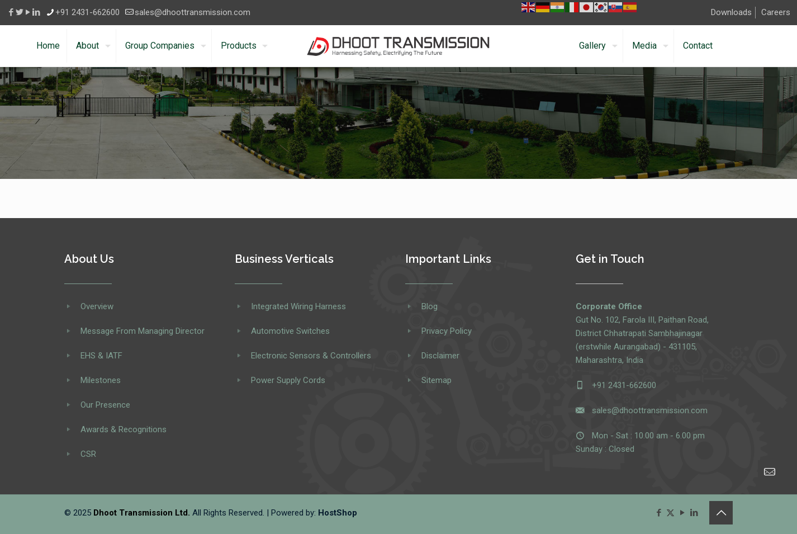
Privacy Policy (446, 331)
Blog (429, 306)
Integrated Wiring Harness (298, 306)
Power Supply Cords (288, 380)
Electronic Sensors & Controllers (311, 356)
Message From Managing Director (142, 331)
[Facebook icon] (658, 513)
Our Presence (105, 405)
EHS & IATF (101, 356)
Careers (775, 12)
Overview (96, 306)
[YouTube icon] (682, 513)
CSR (88, 454)
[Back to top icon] (721, 512)
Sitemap (436, 380)
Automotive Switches (290, 331)
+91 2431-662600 (624, 385)
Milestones (100, 380)
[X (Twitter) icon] (670, 513)
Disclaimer (440, 356)
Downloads (731, 12)
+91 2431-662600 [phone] (87, 12)
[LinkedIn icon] (694, 513)
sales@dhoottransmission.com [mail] (192, 12)
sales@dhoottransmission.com (650, 410)
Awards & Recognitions (123, 429)
